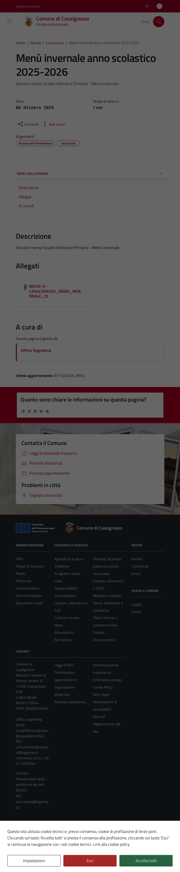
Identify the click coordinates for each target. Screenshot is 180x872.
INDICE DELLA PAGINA (90, 174)
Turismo (98, 632)
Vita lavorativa (104, 640)
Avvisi (135, 573)
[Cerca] (158, 21)
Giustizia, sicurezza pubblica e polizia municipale (107, 566)
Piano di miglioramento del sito (107, 724)
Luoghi (136, 604)
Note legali (101, 694)
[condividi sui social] (27, 124)
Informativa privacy (107, 680)
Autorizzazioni (65, 595)
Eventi (136, 611)
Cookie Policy (103, 687)
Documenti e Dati (29, 603)
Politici (21, 573)
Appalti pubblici (65, 588)
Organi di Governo (29, 566)
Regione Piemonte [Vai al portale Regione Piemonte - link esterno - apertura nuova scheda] (28, 6)
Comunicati (139, 566)
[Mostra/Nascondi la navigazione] (9, 21)
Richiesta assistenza (70, 702)
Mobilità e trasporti (107, 595)
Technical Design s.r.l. (47, 858)
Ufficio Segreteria (36, 350)
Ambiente (61, 566)
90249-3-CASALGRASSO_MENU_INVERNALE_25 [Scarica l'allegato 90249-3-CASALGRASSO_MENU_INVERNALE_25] (55, 291)
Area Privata (25, 830)
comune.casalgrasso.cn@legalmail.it (32, 749)
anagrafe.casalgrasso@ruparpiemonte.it (32, 733)
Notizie (136, 559)
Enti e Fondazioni (29, 595)
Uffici (20, 559)
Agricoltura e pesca (68, 559)
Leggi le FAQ (64, 665)
